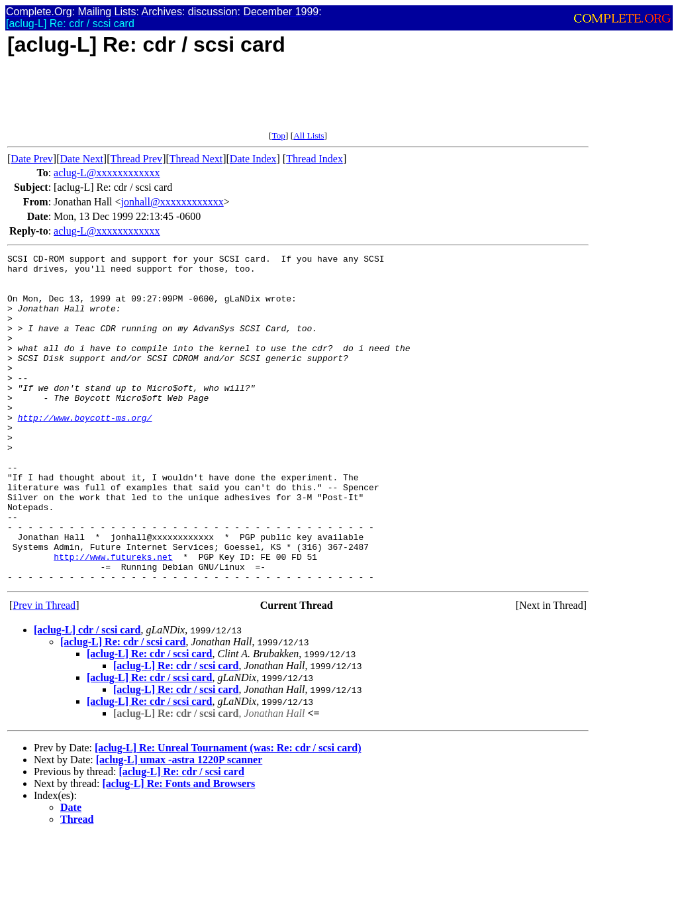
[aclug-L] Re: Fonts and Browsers (179, 849)
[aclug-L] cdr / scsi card (87, 695)
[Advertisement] (248, 101)
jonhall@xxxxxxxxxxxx (172, 201)
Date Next (81, 158)
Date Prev (32, 158)
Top (278, 135)
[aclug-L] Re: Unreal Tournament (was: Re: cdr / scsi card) (228, 813)
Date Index (253, 158)
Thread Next (196, 158)
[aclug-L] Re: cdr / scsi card (122, 707)
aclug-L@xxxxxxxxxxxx (107, 172)
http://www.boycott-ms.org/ (85, 451)
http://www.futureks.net (113, 618)
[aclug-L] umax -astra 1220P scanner (179, 825)
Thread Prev (136, 158)
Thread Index (314, 158)
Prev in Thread (44, 670)
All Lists (308, 135)
